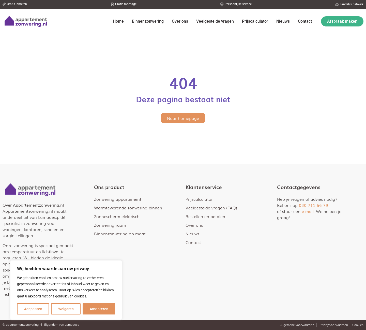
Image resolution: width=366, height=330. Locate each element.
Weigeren (66, 309)
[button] (15, 4)
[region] (66, 290)
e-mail (308, 211)
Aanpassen (33, 309)
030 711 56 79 (313, 205)
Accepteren (99, 309)
